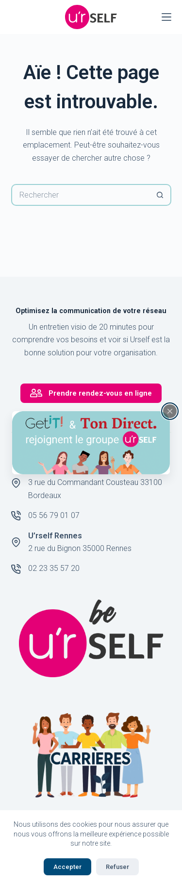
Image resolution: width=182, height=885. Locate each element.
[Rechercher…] (80, 195)
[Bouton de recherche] (160, 195)
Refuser (117, 866)
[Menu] (166, 17)
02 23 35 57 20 (54, 568)
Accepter (67, 866)
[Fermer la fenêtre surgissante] (170, 410)
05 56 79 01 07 (54, 515)
